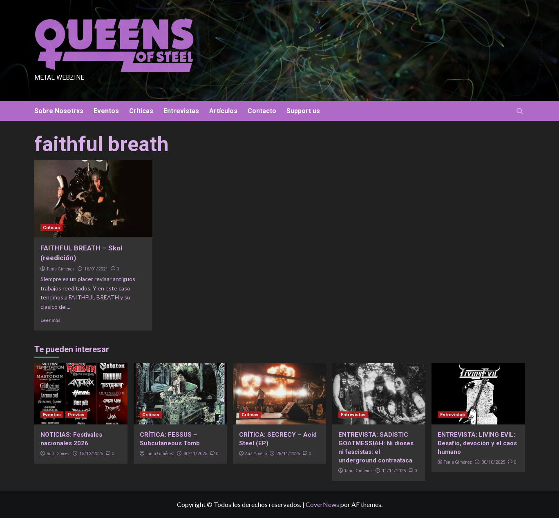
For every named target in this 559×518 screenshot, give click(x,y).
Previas (76, 415)
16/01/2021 (96, 269)
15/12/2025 (91, 453)
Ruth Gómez (58, 453)
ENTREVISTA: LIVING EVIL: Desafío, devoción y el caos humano (477, 443)
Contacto (262, 111)
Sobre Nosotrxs (58, 111)
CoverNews (322, 504)
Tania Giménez (61, 269)
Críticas (141, 111)
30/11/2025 (195, 453)
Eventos (106, 111)
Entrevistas (181, 111)
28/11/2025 (288, 453)
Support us (303, 111)
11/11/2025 (394, 470)
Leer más (50, 320)
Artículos (223, 111)
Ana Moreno (256, 453)
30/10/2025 (493, 462)
